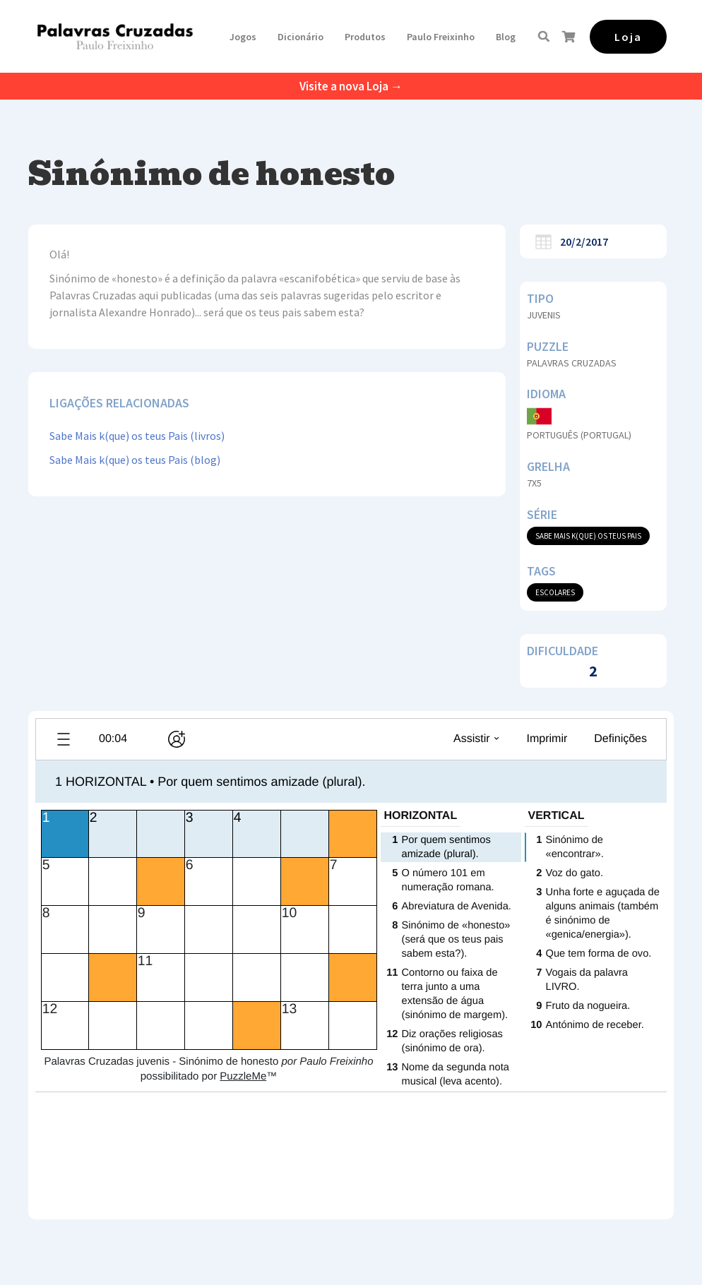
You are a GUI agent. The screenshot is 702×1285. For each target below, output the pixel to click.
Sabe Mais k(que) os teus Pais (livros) (137, 436)
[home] (114, 36)
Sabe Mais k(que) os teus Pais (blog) (134, 460)
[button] (243, 36)
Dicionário (300, 36)
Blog (506, 36)
